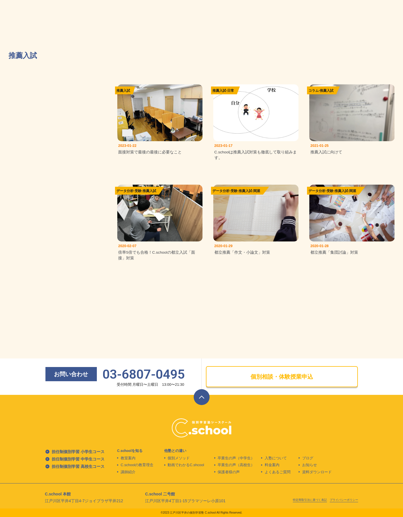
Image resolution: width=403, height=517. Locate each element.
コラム (313, 91)
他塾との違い (175, 451)
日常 (230, 91)
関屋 (256, 193)
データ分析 (124, 193)
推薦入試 (123, 91)
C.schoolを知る (130, 451)
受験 (138, 193)
